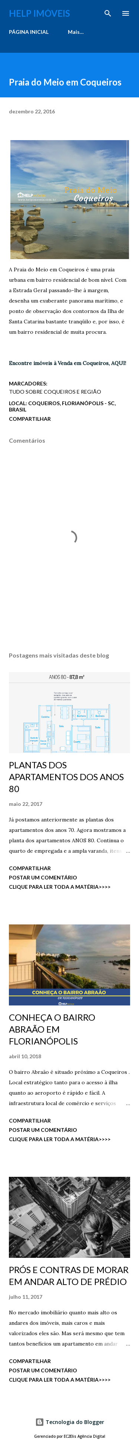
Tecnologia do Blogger (69, 1421)
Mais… (76, 32)
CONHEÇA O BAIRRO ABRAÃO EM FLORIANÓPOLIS (52, 1029)
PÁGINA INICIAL (29, 32)
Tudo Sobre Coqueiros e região (55, 391)
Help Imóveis (39, 13)
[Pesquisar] (107, 13)
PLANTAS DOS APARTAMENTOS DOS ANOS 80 (66, 776)
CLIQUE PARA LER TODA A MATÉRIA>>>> (59, 887)
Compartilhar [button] (30, 419)
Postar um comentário (43, 877)
